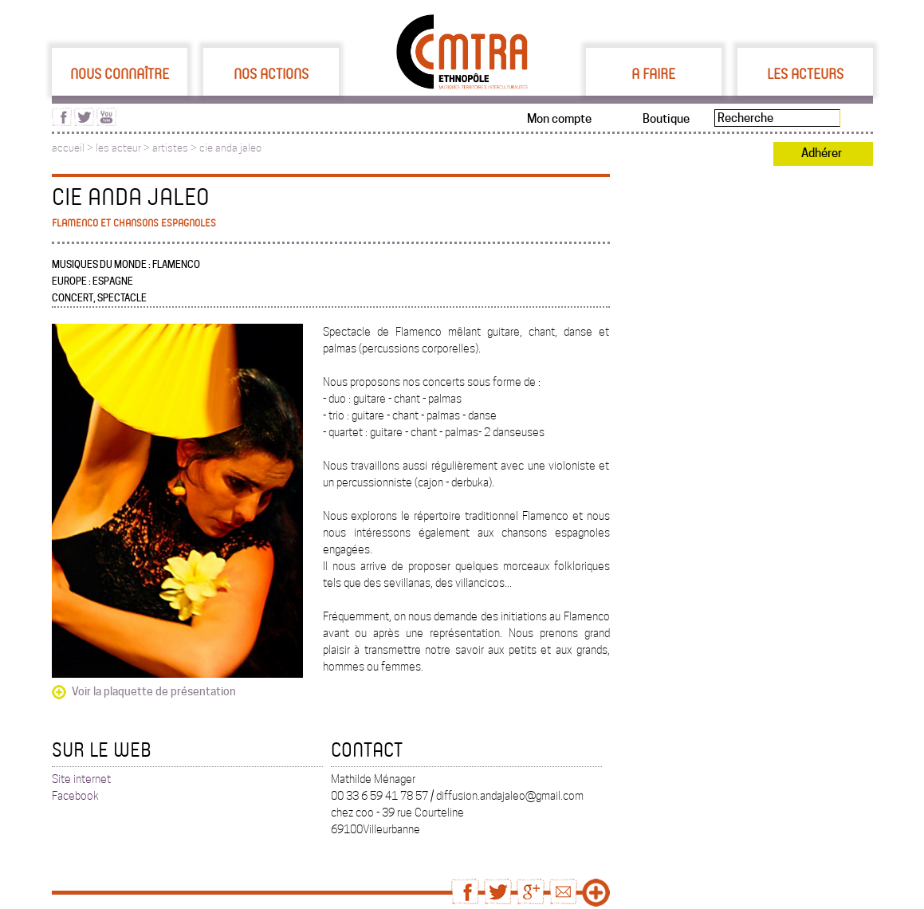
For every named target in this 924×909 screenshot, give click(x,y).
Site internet (81, 779)
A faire (653, 73)
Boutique (666, 119)
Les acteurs (805, 73)
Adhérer (821, 153)
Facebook (75, 795)
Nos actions (271, 73)
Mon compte (559, 119)
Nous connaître (119, 73)
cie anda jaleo (230, 148)
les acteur (118, 148)
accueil (68, 148)
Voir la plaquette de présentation (154, 691)
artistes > (175, 148)
